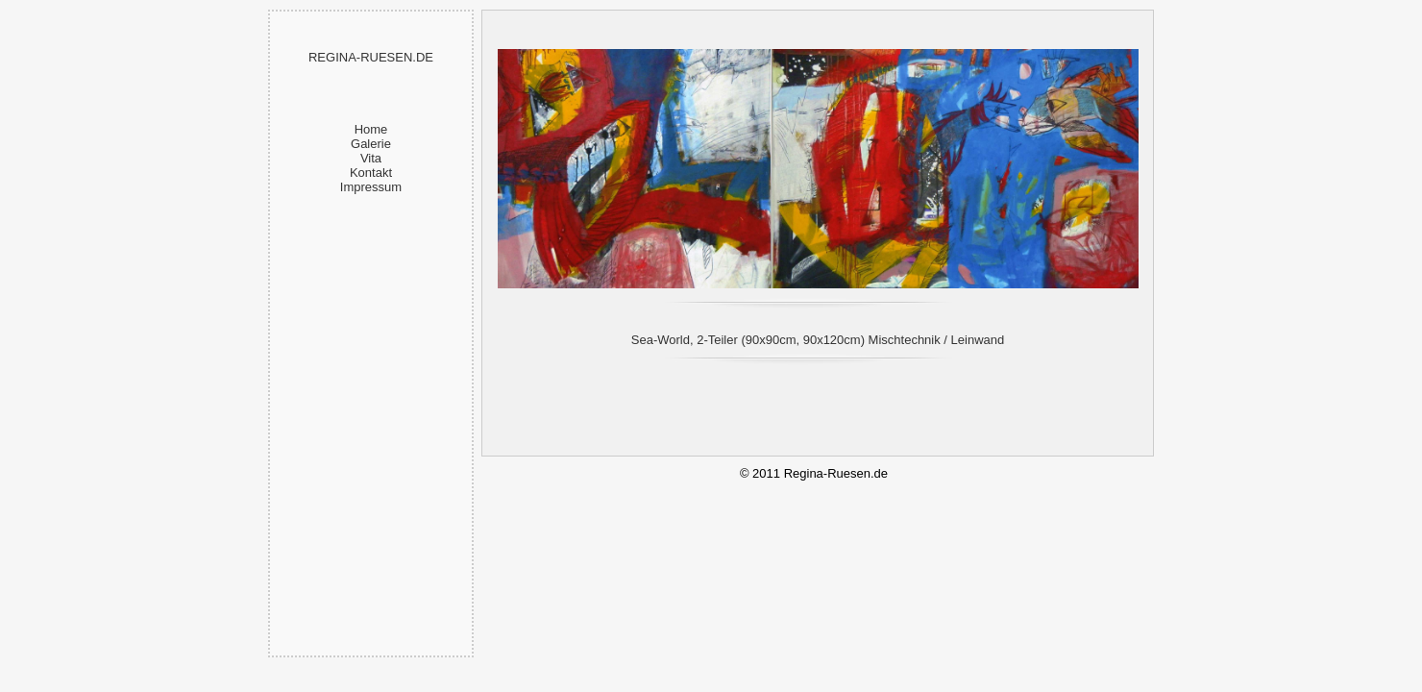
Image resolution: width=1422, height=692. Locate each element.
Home (371, 129)
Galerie (371, 143)
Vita (370, 158)
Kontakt (371, 172)
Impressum (371, 187)
